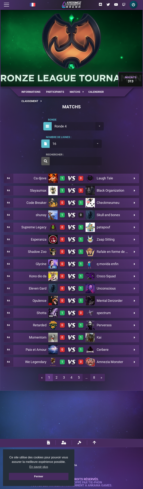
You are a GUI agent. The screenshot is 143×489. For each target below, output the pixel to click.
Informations (31, 91)
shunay (41, 215)
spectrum (104, 313)
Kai (99, 337)
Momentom (37, 337)
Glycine (41, 264)
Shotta (41, 313)
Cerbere (103, 350)
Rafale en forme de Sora (114, 252)
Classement (31, 101)
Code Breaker (36, 203)
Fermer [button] (38, 476)
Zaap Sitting (106, 239)
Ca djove (40, 178)
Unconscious (106, 288)
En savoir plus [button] (38, 466)
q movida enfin (107, 264)
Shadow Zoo (37, 252)
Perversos (104, 325)
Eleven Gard (37, 288)
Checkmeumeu (108, 203)
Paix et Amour (36, 350)
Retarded (39, 325)
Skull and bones (108, 215)
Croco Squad (106, 276)
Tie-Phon (95, 482)
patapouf (103, 227)
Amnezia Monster (110, 362)
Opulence (39, 301)
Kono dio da (37, 276)
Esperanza (38, 239)
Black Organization (110, 190)
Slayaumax (38, 190)
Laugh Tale (105, 178)
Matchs (77, 91)
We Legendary (35, 362)
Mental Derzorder (110, 301)
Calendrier (96, 91)
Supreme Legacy (33, 227)
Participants (55, 91)
